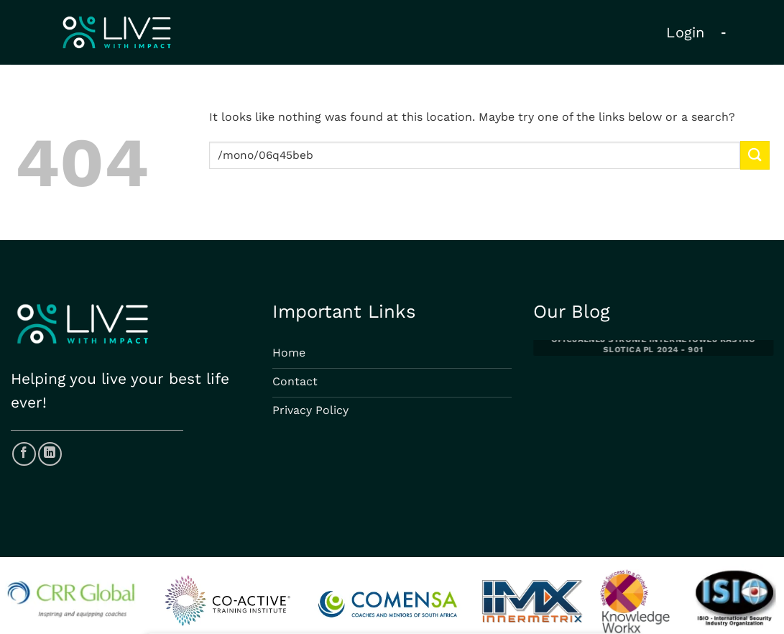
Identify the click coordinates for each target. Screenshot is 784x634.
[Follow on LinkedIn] (50, 454)
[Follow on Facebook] (24, 454)
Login (685, 32)
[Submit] (754, 155)
